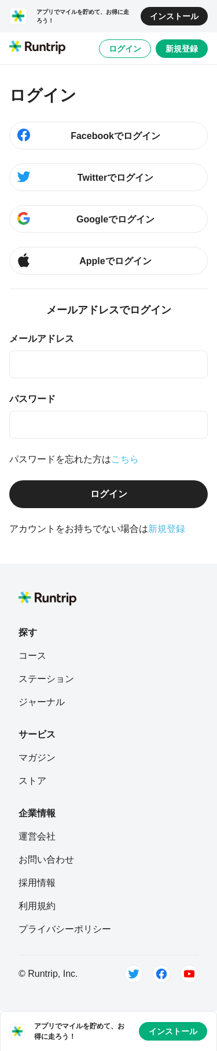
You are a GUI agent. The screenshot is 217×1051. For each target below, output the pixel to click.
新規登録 (181, 48)
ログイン (125, 48)
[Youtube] (189, 974)
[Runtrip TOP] (37, 48)
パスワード (32, 399)
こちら (125, 459)
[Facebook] (161, 974)
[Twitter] (133, 974)
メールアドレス (41, 339)
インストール (174, 16)
